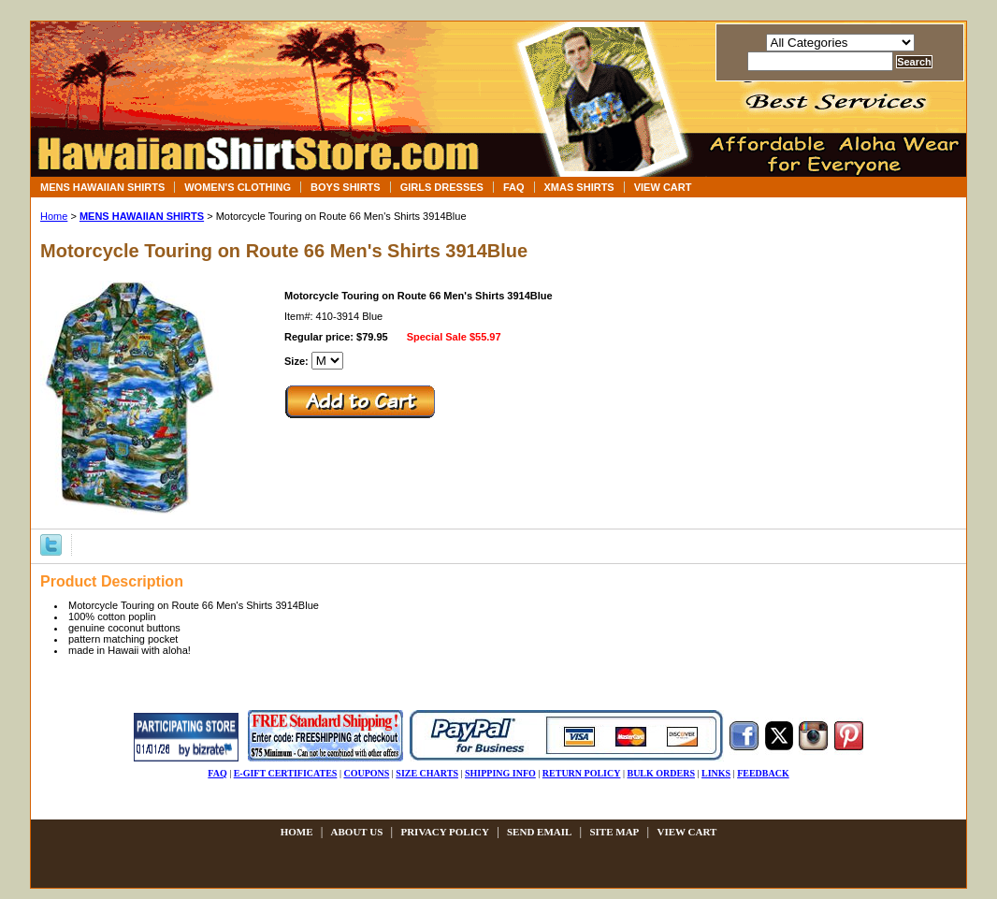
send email (539, 831)
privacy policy (444, 831)
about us (357, 831)
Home (53, 216)
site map (614, 831)
